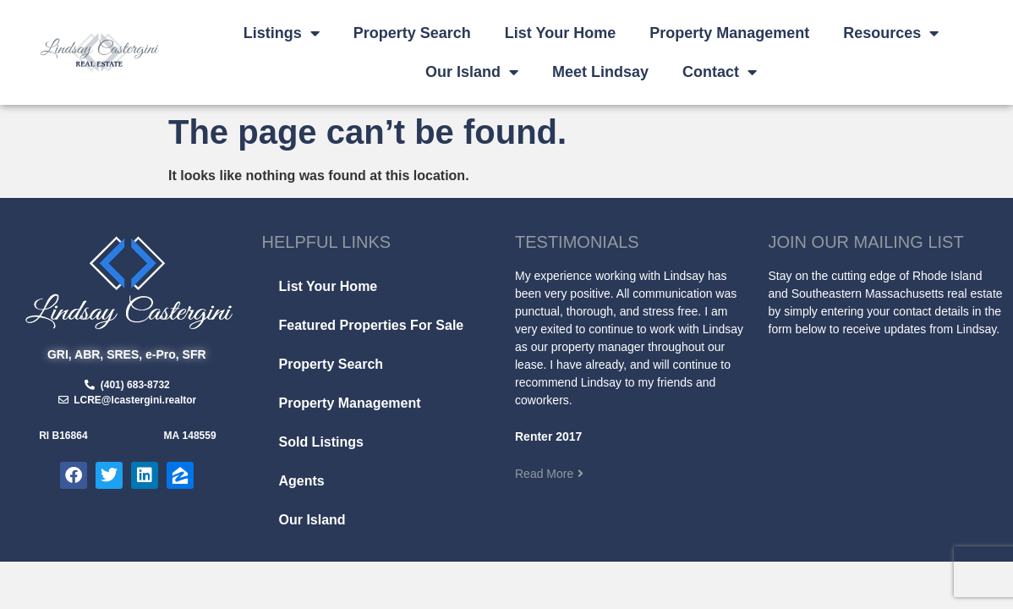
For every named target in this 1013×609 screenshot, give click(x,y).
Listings (282, 33)
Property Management (729, 33)
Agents (302, 481)
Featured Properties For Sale (371, 325)
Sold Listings (321, 442)
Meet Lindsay (600, 71)
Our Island (471, 72)
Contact (719, 72)
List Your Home (560, 33)
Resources (891, 33)
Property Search (412, 33)
